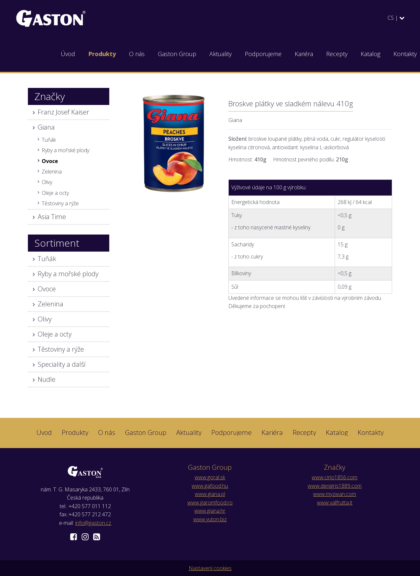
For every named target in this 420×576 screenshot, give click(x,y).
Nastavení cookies (210, 568)
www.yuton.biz (210, 519)
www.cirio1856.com (334, 477)
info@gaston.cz (93, 522)
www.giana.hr (209, 510)
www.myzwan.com (334, 494)
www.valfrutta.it (334, 502)
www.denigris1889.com (335, 485)
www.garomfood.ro (210, 502)
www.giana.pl (210, 494)
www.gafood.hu (210, 485)
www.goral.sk (210, 477)
